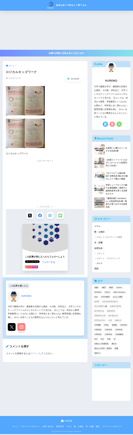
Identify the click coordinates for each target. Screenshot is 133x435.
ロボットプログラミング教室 (109, 238)
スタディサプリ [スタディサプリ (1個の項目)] (115, 307)
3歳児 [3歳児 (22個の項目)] (111, 288)
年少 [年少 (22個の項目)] (102, 340)
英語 (96, 269)
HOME (66, 421)
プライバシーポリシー (30, 427)
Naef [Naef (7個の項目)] (96, 298)
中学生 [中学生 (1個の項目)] (106, 326)
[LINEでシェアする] (60, 215)
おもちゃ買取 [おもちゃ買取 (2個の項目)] (117, 298)
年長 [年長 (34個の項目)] (108, 340)
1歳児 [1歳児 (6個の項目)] (96, 288)
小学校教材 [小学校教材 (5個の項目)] (119, 335)
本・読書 (98, 243)
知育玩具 (98, 249)
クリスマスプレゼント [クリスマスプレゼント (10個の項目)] (110, 302)
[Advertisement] (66, 30)
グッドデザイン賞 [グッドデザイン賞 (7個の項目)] (100, 307)
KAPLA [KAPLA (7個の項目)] (107, 293)
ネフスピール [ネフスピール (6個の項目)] (99, 312)
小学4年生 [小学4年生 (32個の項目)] (118, 330)
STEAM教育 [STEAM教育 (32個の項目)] (105, 298)
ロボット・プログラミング (108, 259)
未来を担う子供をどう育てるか (66, 5)
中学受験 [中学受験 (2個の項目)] (97, 326)
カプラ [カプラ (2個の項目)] (96, 302)
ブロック (101, 254)
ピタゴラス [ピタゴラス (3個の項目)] (111, 312)
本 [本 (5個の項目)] (114, 340)
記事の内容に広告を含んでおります (66, 53)
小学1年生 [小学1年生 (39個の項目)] (123, 326)
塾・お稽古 (99, 232)
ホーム (15, 427)
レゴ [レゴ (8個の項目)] (110, 321)
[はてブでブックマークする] (50, 215)
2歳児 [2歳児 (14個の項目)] (104, 288)
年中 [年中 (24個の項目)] (96, 340)
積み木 (100, 264)
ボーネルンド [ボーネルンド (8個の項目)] (113, 316)
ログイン (34, 353)
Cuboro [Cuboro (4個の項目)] (119, 288)
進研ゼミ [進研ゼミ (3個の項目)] (97, 354)
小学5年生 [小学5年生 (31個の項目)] (98, 335)
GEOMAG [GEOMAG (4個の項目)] (98, 293)
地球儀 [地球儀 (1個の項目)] (114, 326)
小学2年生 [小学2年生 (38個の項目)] (98, 330)
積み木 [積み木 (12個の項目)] (114, 344)
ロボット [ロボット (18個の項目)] (118, 321)
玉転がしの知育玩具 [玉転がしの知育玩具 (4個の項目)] (101, 344)
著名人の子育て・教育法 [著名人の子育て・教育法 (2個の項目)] (103, 349)
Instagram (21, 332)
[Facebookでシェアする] (40, 215)
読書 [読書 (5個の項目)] (116, 349)
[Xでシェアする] (29, 215)
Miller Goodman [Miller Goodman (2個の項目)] (119, 293)
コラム (97, 226)
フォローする (48, 262)
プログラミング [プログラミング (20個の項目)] (99, 316)
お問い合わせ (48, 427)
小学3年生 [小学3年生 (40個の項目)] (108, 330)
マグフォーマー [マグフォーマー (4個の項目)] (99, 321)
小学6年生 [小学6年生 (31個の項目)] (108, 335)
